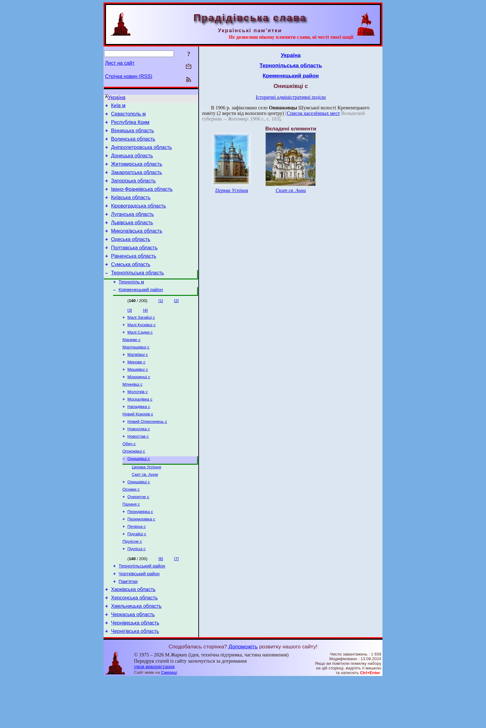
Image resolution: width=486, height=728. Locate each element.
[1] (160, 322)
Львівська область (132, 236)
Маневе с (131, 363)
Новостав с (138, 468)
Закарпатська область (136, 180)
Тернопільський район (142, 608)
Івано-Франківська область (142, 199)
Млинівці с (132, 412)
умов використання (154, 716)
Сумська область (130, 283)
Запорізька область (133, 190)
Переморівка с (141, 557)
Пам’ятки (128, 625)
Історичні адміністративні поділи (291, 97)
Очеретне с (138, 533)
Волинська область (133, 143)
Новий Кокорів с (137, 444)
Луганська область (132, 227)
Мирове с (136, 387)
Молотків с (137, 420)
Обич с (129, 476)
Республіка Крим (130, 125)
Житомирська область (136, 171)
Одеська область (130, 255)
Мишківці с (137, 395)
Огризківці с (133, 484)
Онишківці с (138, 492)
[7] (176, 600)
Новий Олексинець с (147, 452)
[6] (160, 600)
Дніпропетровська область (141, 153)
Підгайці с (136, 574)
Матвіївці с (137, 379)
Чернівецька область (135, 671)
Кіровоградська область (138, 218)
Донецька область (132, 162)
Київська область (130, 208)
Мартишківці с (135, 371)
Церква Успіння (146, 501)
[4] (145, 331)
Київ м (118, 106)
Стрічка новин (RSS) (128, 76)
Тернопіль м (131, 302)
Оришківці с (138, 517)
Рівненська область (133, 273)
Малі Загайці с (141, 339)
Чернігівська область (135, 680)
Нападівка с (138, 436)
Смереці (169, 722)
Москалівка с (139, 428)
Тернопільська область (137, 292)
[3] (129, 331)
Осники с (130, 525)
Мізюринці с (138, 403)
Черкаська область (133, 662)
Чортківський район (139, 616)
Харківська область (133, 634)
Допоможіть (243, 696)
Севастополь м (128, 115)
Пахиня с (131, 541)
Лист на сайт (120, 63)
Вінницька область (132, 134)
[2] (176, 322)
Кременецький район (141, 311)
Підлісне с (132, 582)
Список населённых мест (313, 113)
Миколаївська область (136, 245)
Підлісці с (136, 590)
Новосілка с (138, 460)
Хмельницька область (136, 653)
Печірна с (136, 566)
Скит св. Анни (145, 509)
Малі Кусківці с (141, 347)
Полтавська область (134, 264)
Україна (116, 97)
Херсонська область (134, 643)
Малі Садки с (140, 355)
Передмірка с (140, 549)
